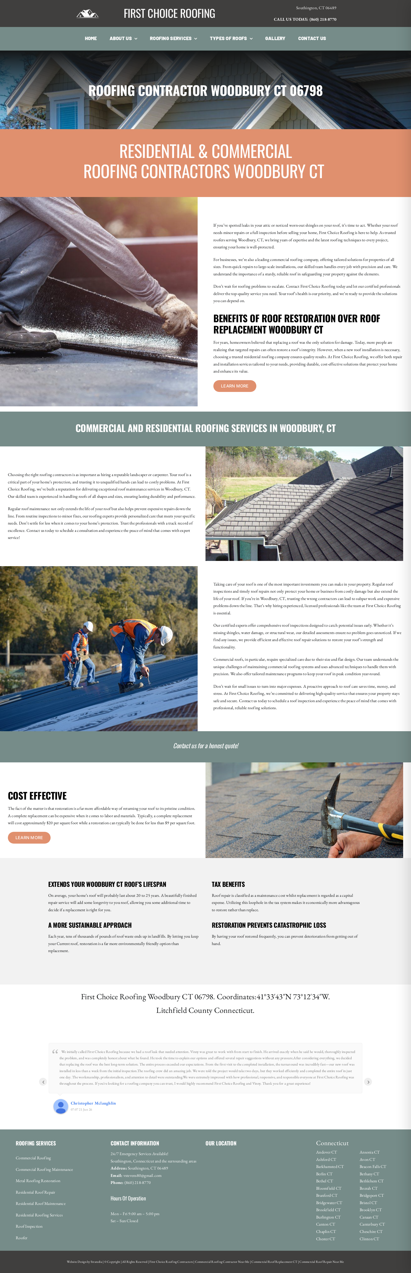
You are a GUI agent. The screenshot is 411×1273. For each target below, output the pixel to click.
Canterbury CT (372, 1224)
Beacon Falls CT (373, 1166)
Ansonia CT (370, 1152)
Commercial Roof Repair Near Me (321, 1262)
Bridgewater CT (329, 1202)
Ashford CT (326, 1159)
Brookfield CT (328, 1209)
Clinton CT (369, 1239)
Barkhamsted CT (330, 1166)
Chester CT (325, 1239)
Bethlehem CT (372, 1181)
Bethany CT (369, 1174)
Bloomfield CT (329, 1188)
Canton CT (325, 1224)
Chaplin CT (326, 1231)
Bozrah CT (369, 1188)
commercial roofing (284, 666)
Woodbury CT (170, 996)
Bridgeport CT (372, 1195)
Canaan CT (369, 1217)
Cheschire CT (371, 1231)
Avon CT (367, 1159)
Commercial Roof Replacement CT (274, 1262)
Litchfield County (184, 1010)
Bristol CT (368, 1202)
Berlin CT (324, 1174)
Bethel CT (324, 1181)
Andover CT (326, 1152)
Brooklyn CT (371, 1209)
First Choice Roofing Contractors (171, 1262)
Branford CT (327, 1195)
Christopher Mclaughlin (93, 1103)
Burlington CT (328, 1217)
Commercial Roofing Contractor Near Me (222, 1262)
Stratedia (96, 1262)
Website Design (76, 1262)
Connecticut (233, 1010)
